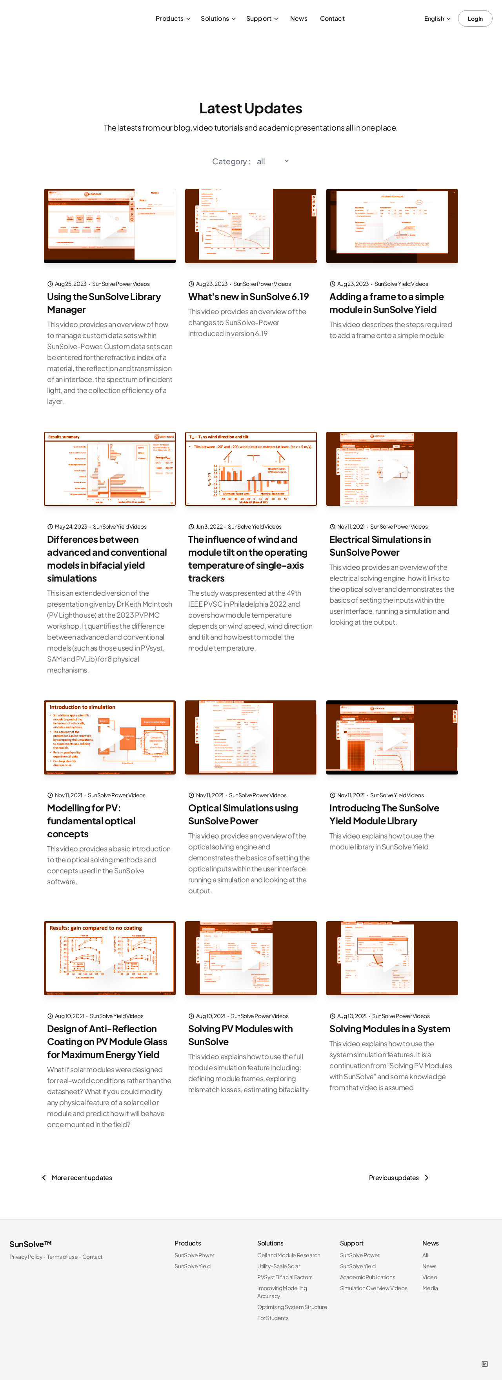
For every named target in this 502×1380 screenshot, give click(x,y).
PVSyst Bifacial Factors (285, 1272)
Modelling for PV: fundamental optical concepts (91, 817)
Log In (475, 18)
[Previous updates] (400, 1173)
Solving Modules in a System (391, 1025)
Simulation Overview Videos (373, 1283)
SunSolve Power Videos (121, 283)
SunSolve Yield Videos (401, 283)
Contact (332, 18)
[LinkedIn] (485, 1359)
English (438, 18)
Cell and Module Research (288, 1250)
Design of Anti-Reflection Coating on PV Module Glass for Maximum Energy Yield (109, 1037)
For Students (272, 1313)
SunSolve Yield (192, 1261)
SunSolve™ (30, 1239)
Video (429, 1272)
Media (430, 1283)
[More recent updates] (75, 1173)
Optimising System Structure (292, 1302)
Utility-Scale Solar (278, 1261)
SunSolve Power (194, 1250)
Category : (231, 161)
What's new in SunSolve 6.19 (249, 296)
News (298, 18)
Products (173, 18)
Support (262, 18)
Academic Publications (367, 1272)
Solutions (218, 18)
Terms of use (62, 1252)
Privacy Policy (25, 1252)
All (425, 1250)
